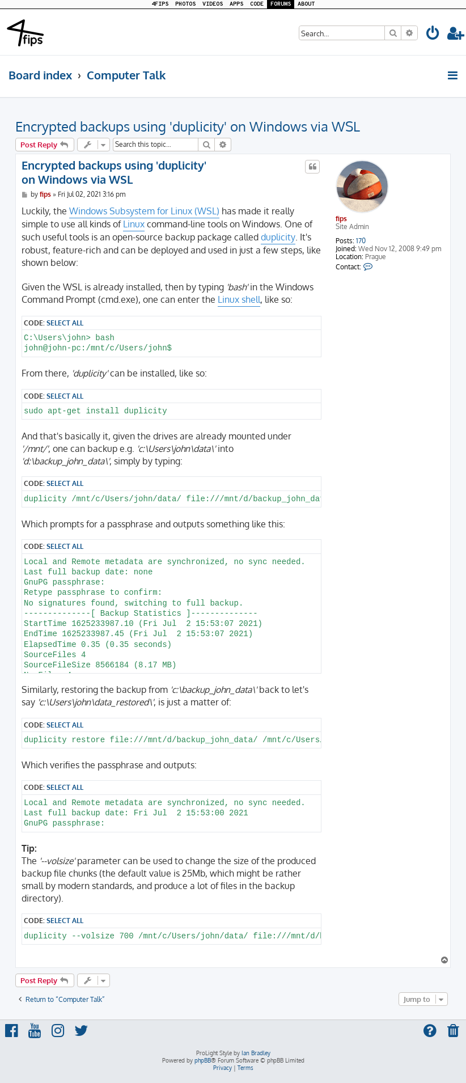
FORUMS (280, 4)
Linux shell (239, 299)
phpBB (202, 1060)
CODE (257, 4)
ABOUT (306, 4)
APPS (236, 4)
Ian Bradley (256, 1053)
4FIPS (159, 4)
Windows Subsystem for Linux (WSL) (144, 211)
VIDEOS (212, 4)
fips (341, 218)
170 (361, 241)
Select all (64, 322)
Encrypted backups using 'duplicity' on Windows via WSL (187, 126)
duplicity (278, 237)
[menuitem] (433, 35)
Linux (134, 224)
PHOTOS (185, 4)
